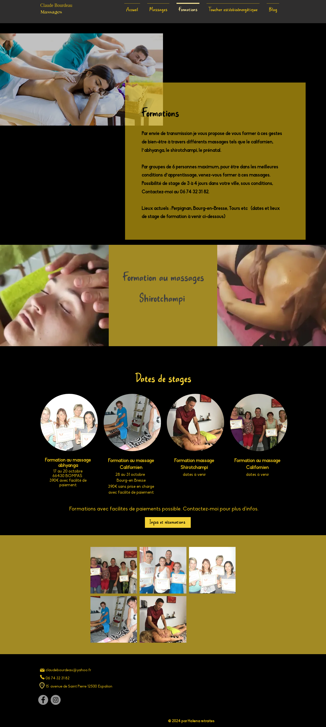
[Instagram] (56, 700)
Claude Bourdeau (56, 5)
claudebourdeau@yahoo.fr (68, 670)
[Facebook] (43, 700)
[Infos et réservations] (168, 522)
